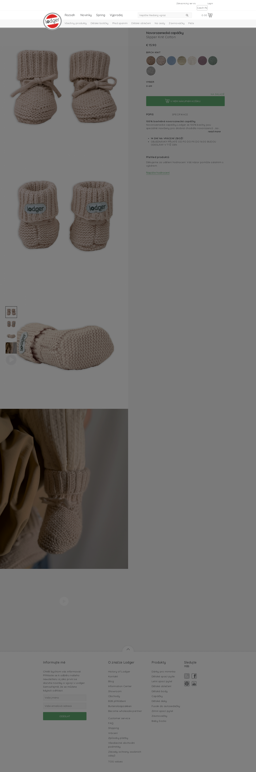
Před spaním (120, 23)
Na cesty (160, 23)
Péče (191, 23)
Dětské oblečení (141, 23)
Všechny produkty (76, 23)
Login (210, 3)
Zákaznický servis (186, 3)
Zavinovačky (177, 23)
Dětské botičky (100, 23)
